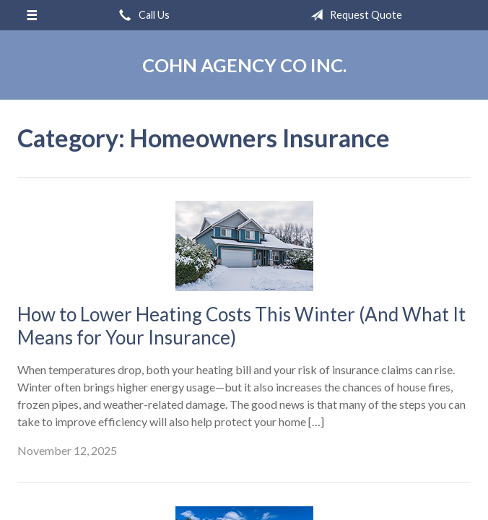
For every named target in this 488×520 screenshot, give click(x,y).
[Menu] (32, 15)
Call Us (141, 15)
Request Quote (353, 15)
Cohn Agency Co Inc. (244, 65)
